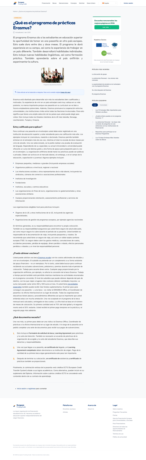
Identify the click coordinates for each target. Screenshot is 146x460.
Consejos (74, 3)
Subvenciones (63, 3)
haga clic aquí (65, 92)
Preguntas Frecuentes (120, 412)
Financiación (46, 3)
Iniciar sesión (128, 3)
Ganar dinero (91, 3)
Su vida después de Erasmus (101, 90)
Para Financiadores (119, 423)
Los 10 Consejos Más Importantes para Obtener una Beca (108, 111)
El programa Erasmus (99, 94)
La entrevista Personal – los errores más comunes (105, 79)
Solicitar (81, 3)
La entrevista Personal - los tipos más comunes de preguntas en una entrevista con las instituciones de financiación (108, 125)
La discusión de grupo (99, 74)
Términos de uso (118, 434)
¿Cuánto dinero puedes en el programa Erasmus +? (108, 117)
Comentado (103, 105)
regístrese (31, 389)
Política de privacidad (120, 437)
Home (15, 11)
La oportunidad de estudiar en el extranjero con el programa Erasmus (106, 85)
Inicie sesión (21, 389)
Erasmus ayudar (44, 258)
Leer (96, 105)
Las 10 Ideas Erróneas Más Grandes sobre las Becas (107, 138)
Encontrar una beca (69, 409)
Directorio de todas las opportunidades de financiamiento (120, 428)
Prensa (115, 415)
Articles (65, 412)
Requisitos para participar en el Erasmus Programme (106, 133)
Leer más (107, 27)
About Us (91, 409)
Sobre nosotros (118, 409)
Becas (55, 3)
